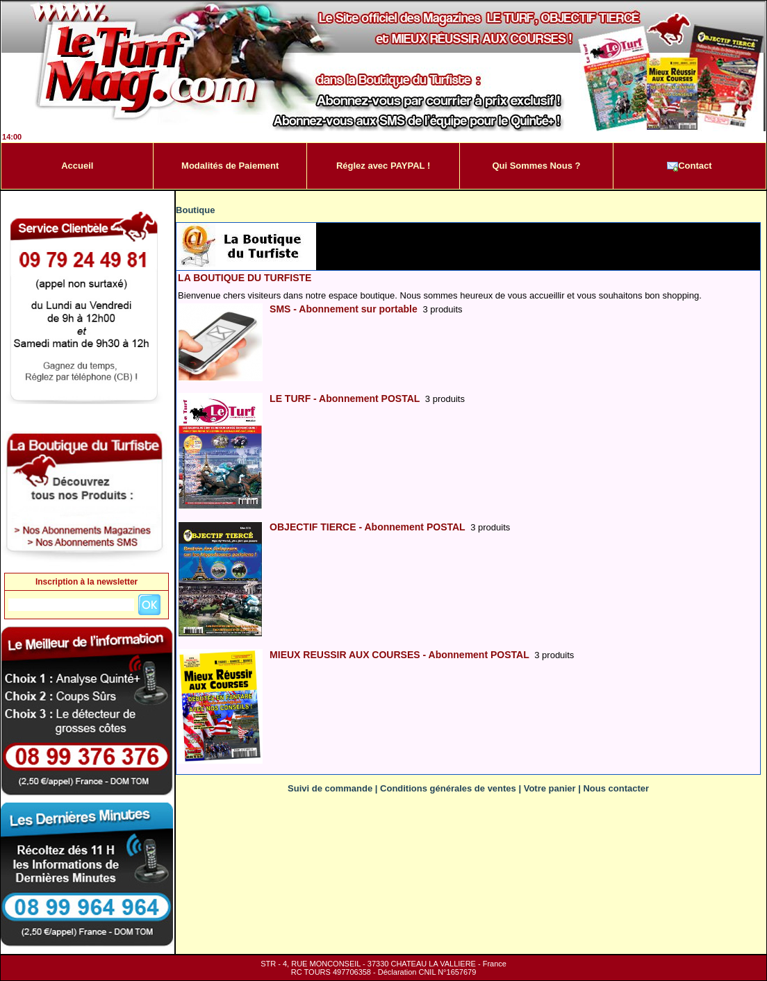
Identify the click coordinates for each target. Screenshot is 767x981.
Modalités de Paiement (230, 165)
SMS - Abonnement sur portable (344, 309)
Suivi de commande (330, 788)
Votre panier (550, 788)
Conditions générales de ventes (448, 788)
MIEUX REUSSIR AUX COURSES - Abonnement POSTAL (399, 654)
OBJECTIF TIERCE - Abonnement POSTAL (367, 527)
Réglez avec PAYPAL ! (383, 165)
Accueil (77, 165)
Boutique (195, 210)
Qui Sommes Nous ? (536, 165)
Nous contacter (616, 788)
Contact (689, 165)
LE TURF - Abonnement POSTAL (345, 398)
